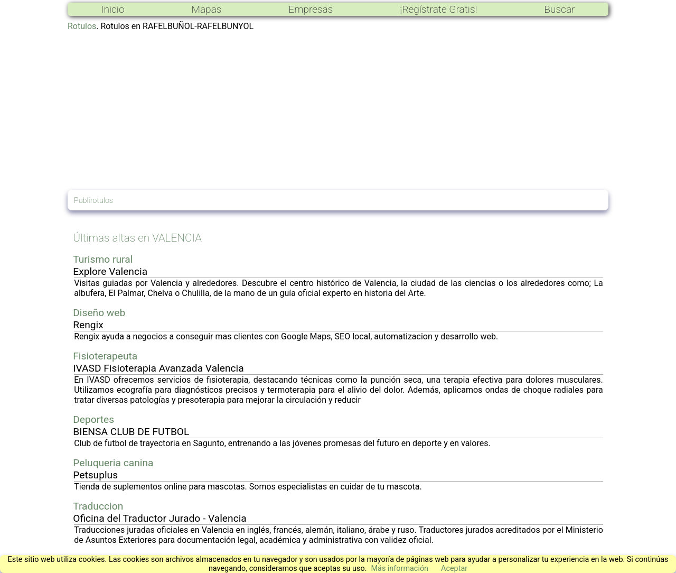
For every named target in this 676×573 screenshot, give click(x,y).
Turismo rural (103, 259)
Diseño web (99, 313)
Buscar (559, 9)
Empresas (310, 9)
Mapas (206, 9)
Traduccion (98, 506)
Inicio (112, 9)
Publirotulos (93, 200)
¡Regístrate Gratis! (438, 9)
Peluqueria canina (113, 463)
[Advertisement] (338, 110)
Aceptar (454, 568)
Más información (399, 568)
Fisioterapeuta (105, 356)
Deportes (93, 419)
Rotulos (82, 26)
